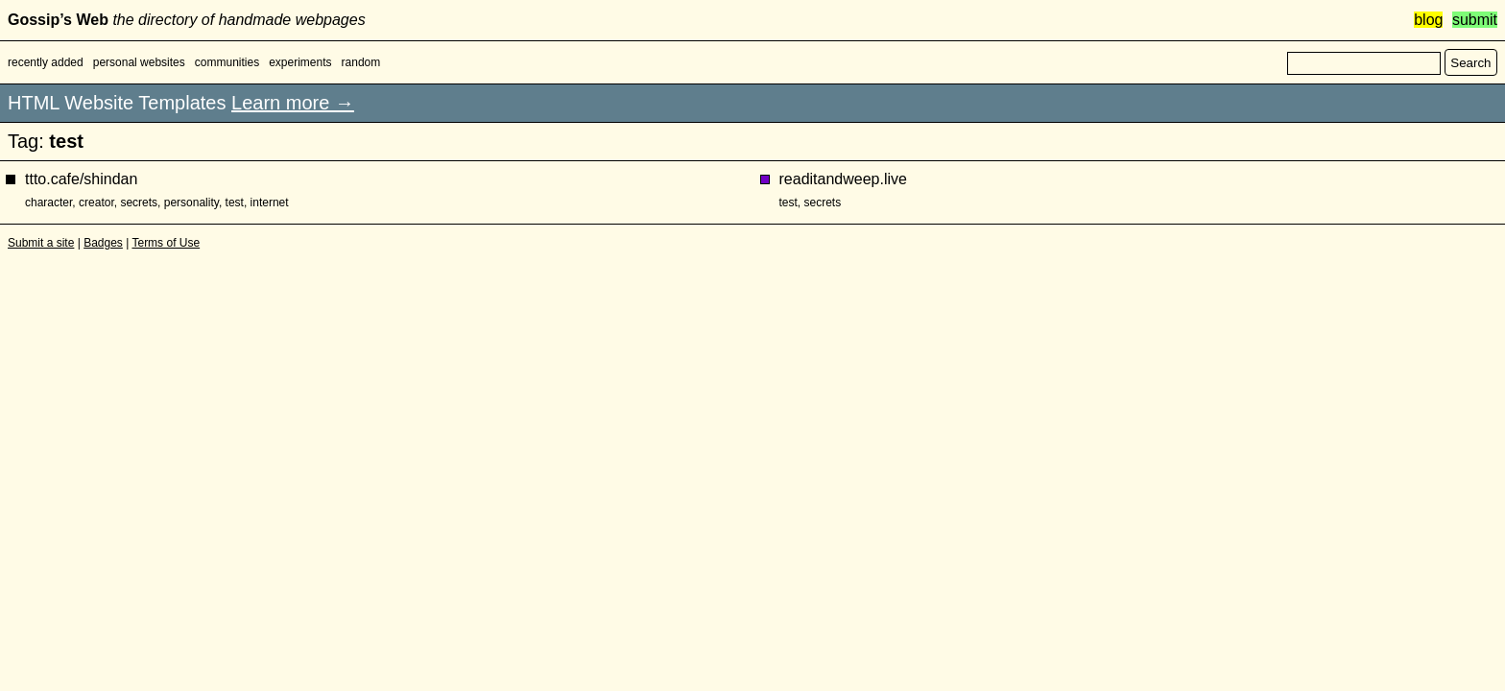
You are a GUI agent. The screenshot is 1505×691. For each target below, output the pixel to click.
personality (191, 202)
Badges (103, 243)
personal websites (139, 62)
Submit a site (41, 243)
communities (227, 62)
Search (1470, 63)
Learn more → (292, 102)
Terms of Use (165, 243)
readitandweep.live (843, 179)
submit (1474, 20)
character (48, 202)
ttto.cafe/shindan (81, 179)
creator (96, 202)
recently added (46, 62)
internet (270, 202)
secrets (138, 202)
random (361, 62)
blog (1428, 20)
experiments (300, 62)
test (235, 202)
